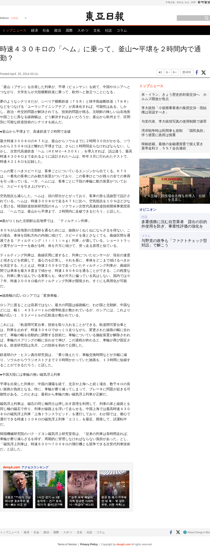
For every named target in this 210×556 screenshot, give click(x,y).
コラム (122, 30)
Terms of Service (67, 544)
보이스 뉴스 (183, 2)
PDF (193, 2)
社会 (46, 30)
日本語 (14, 18)
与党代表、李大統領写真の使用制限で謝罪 (174, 121)
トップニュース (14, 30)
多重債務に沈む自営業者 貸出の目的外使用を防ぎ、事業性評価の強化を (174, 224)
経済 (34, 30)
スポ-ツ (83, 30)
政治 (57, 30)
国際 (69, 30)
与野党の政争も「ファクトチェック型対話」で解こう (174, 243)
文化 (96, 30)
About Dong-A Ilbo (196, 532)
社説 (108, 30)
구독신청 (170, 2)
